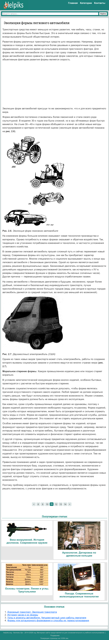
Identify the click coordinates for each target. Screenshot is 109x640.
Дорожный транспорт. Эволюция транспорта (32, 612)
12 (56, 504)
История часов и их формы (22, 615)
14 (65, 504)
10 (47, 504)
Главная (73, 3)
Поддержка (54, 635)
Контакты (99, 3)
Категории (86, 3)
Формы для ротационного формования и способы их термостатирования (48, 620)
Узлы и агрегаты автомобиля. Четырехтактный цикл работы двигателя (46, 617)
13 (60, 504)
